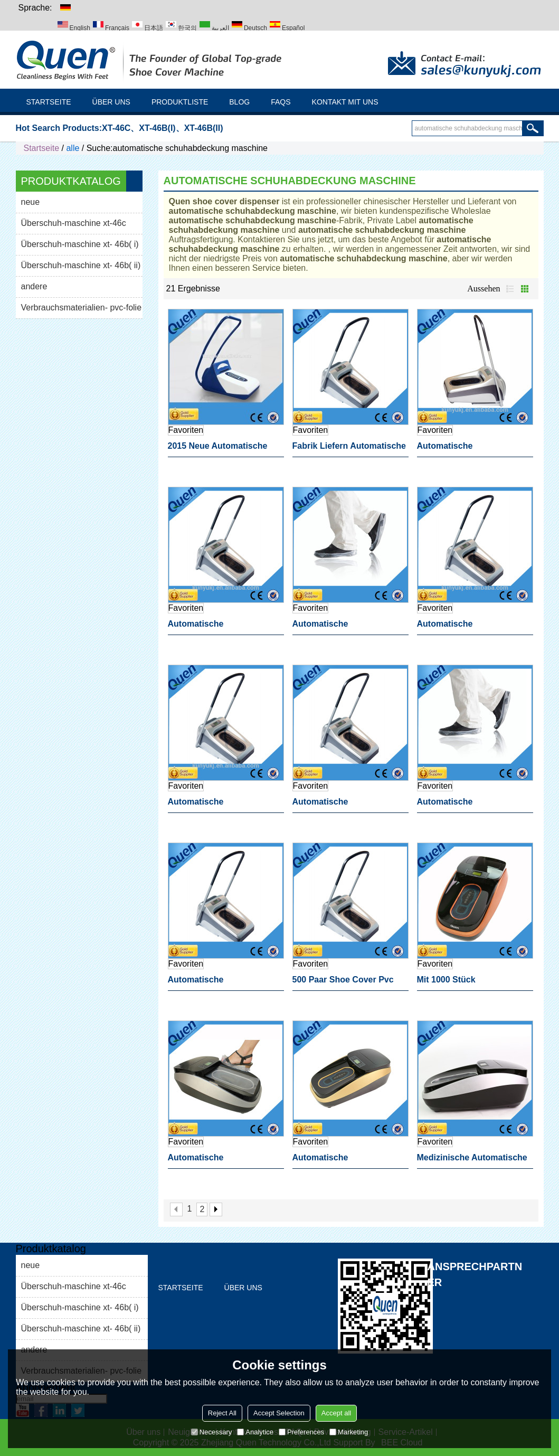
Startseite (48, 102)
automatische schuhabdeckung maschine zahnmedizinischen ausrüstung (223, 627)
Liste (510, 288)
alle (72, 148)
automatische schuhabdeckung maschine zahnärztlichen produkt (348, 805)
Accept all (336, 1413)
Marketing (348, 1432)
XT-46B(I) (157, 128)
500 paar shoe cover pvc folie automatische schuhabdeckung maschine (348, 983)
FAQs (280, 102)
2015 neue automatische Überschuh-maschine (218, 449)
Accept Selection (279, 1413)
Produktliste (179, 102)
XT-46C (116, 128)
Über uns (111, 102)
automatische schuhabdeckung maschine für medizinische (348, 627)
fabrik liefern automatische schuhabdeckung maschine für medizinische (349, 449)
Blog (239, 102)
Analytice (255, 1432)
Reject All (222, 1413)
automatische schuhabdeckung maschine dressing (472, 449)
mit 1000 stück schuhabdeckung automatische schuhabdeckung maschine (472, 983)
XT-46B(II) (203, 128)
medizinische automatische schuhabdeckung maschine (472, 1161)
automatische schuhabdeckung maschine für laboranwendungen (348, 1161)
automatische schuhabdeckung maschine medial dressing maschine (223, 805)
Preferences (301, 1432)
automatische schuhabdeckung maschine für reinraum (472, 805)
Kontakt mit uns (345, 102)
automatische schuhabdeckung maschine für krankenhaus (223, 983)
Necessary (211, 1432)
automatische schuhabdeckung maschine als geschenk (223, 1161)
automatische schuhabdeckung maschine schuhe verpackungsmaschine (472, 627)
